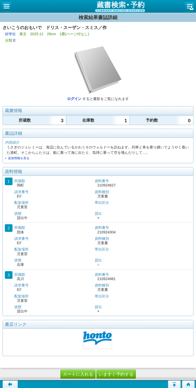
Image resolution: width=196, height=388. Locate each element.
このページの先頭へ (174, 384)
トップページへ (188, 384)
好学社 (10, 34)
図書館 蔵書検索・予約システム (98, 6)
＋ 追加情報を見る (16, 158)
